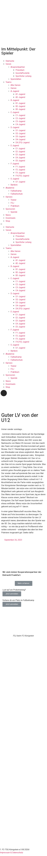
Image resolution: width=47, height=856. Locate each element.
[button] (23, 224)
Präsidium (20, 70)
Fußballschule (17, 194)
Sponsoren (10, 209)
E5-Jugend (20, 160)
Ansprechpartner (18, 67)
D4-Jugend (20, 139)
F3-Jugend (20, 173)
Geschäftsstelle (22, 73)
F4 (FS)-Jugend (22, 176)
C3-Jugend (20, 121)
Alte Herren (15, 85)
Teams (8, 82)
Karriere (9, 197)
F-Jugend (15, 163)
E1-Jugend (20, 148)
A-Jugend (15, 91)
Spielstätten (16, 79)
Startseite (10, 61)
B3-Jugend (20, 109)
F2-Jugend (20, 169)
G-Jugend (15, 179)
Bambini (14, 185)
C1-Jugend (20, 115)
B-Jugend (15, 100)
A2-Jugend (20, 97)
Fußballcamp (16, 191)
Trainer (13, 200)
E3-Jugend (20, 154)
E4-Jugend (20, 157)
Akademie (10, 188)
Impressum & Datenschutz (11, 852)
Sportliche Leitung (23, 76)
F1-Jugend (20, 166)
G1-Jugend (20, 182)
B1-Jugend (20, 103)
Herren (13, 88)
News (8, 215)
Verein (8, 64)
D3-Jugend (20, 136)
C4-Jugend (20, 124)
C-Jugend (15, 112)
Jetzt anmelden (11, 594)
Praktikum (15, 206)
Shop (8, 221)
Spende (14, 212)
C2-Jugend (20, 118)
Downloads (10, 218)
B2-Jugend (20, 106)
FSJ (12, 203)
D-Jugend (15, 127)
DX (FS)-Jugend (22, 142)
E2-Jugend (20, 151)
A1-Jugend (20, 94)
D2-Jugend (20, 133)
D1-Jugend (20, 130)
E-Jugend (15, 145)
